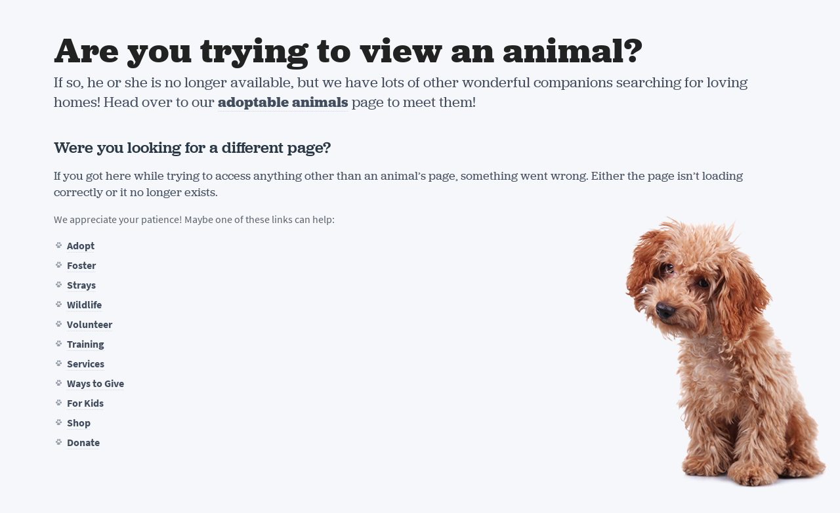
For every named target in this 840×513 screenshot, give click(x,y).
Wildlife (84, 305)
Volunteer (89, 324)
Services (85, 364)
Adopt (80, 246)
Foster (81, 265)
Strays (81, 285)
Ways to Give (95, 383)
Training (85, 344)
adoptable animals (283, 102)
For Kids (85, 403)
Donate (83, 442)
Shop (79, 423)
